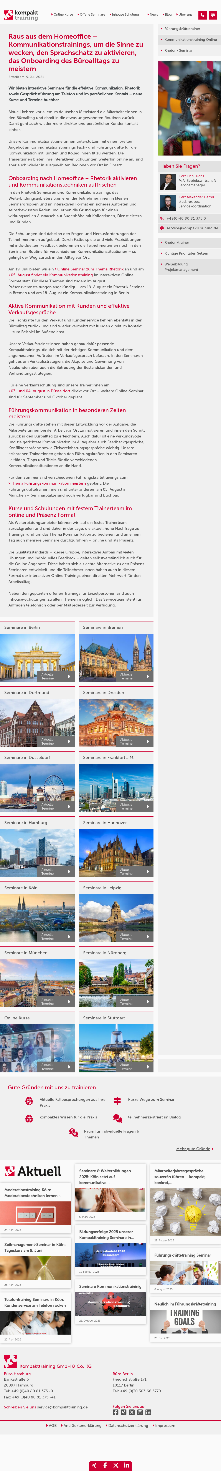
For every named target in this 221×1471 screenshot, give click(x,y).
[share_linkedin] (126, 1466)
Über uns (184, 15)
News (152, 15)
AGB (51, 1425)
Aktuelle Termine (55, 676)
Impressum (163, 1425)
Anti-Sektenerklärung (81, 1425)
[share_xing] (94, 1466)
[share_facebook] (105, 1466)
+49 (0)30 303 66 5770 (140, 1391)
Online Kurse (62, 15)
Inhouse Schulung (124, 15)
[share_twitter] (115, 1466)
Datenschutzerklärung (126, 1425)
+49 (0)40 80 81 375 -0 (32, 1391)
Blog (167, 15)
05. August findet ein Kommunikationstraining (52, 275)
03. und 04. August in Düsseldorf (40, 391)
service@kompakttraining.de (62, 1407)
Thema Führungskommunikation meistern (48, 483)
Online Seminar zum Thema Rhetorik (90, 269)
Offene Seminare (91, 15)
